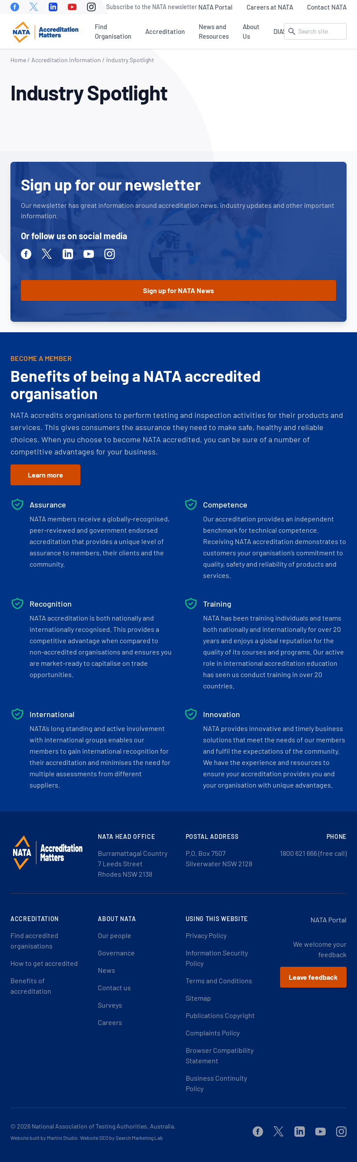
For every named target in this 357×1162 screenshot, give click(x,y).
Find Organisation (113, 31)
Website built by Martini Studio (44, 1138)
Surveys (110, 1005)
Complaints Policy (213, 1032)
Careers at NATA (270, 7)
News (106, 970)
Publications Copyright (220, 1015)
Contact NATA (327, 7)
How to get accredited (44, 963)
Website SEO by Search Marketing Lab (121, 1138)
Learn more (45, 475)
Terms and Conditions (219, 980)
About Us (251, 31)
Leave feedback (313, 977)
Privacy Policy (206, 935)
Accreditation (165, 31)
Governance (116, 952)
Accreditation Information (66, 59)
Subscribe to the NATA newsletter (151, 6)
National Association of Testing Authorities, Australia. (104, 1126)
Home (18, 59)
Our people (114, 935)
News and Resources (214, 31)
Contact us (114, 987)
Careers (110, 1022)
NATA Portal (215, 7)
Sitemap (198, 998)
